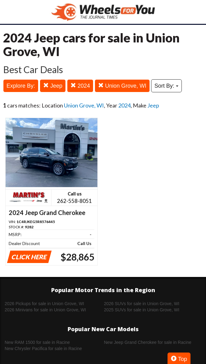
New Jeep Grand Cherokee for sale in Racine (147, 342)
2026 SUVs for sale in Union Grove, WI (141, 303)
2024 (80, 85)
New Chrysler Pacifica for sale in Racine (43, 348)
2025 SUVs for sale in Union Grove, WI (141, 309)
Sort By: (166, 86)
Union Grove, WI (122, 85)
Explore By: (21, 86)
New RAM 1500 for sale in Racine (37, 342)
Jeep (52, 85)
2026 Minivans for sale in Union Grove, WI (45, 309)
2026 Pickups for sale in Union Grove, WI (44, 303)
